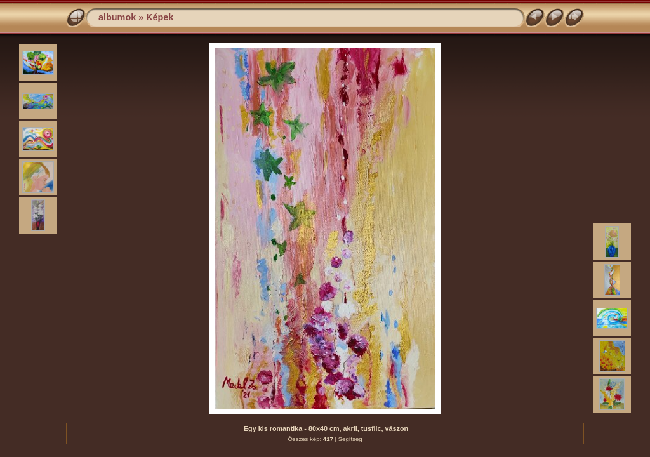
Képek (159, 17)
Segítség (350, 438)
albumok (117, 17)
